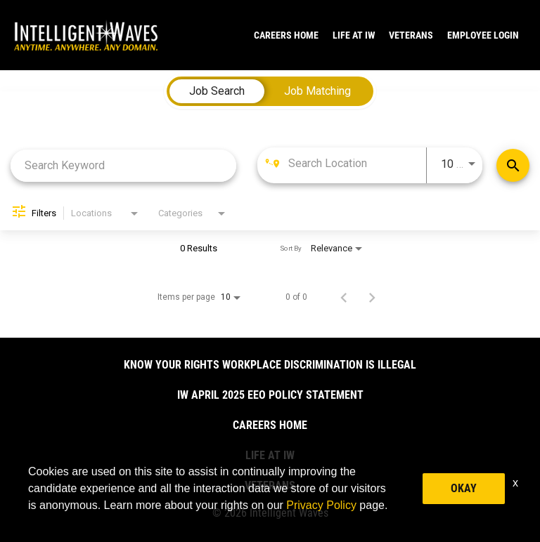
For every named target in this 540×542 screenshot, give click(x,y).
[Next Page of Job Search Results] (372, 297)
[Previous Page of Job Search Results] (344, 297)
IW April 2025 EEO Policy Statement (270, 395)
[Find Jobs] (512, 165)
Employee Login (483, 35)
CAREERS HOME (286, 35)
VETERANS (411, 35)
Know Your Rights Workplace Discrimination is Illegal (270, 364)
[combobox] (123, 165)
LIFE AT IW (354, 35)
